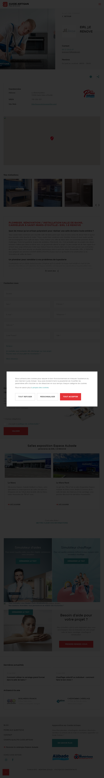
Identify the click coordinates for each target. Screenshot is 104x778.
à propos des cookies (40, 388)
